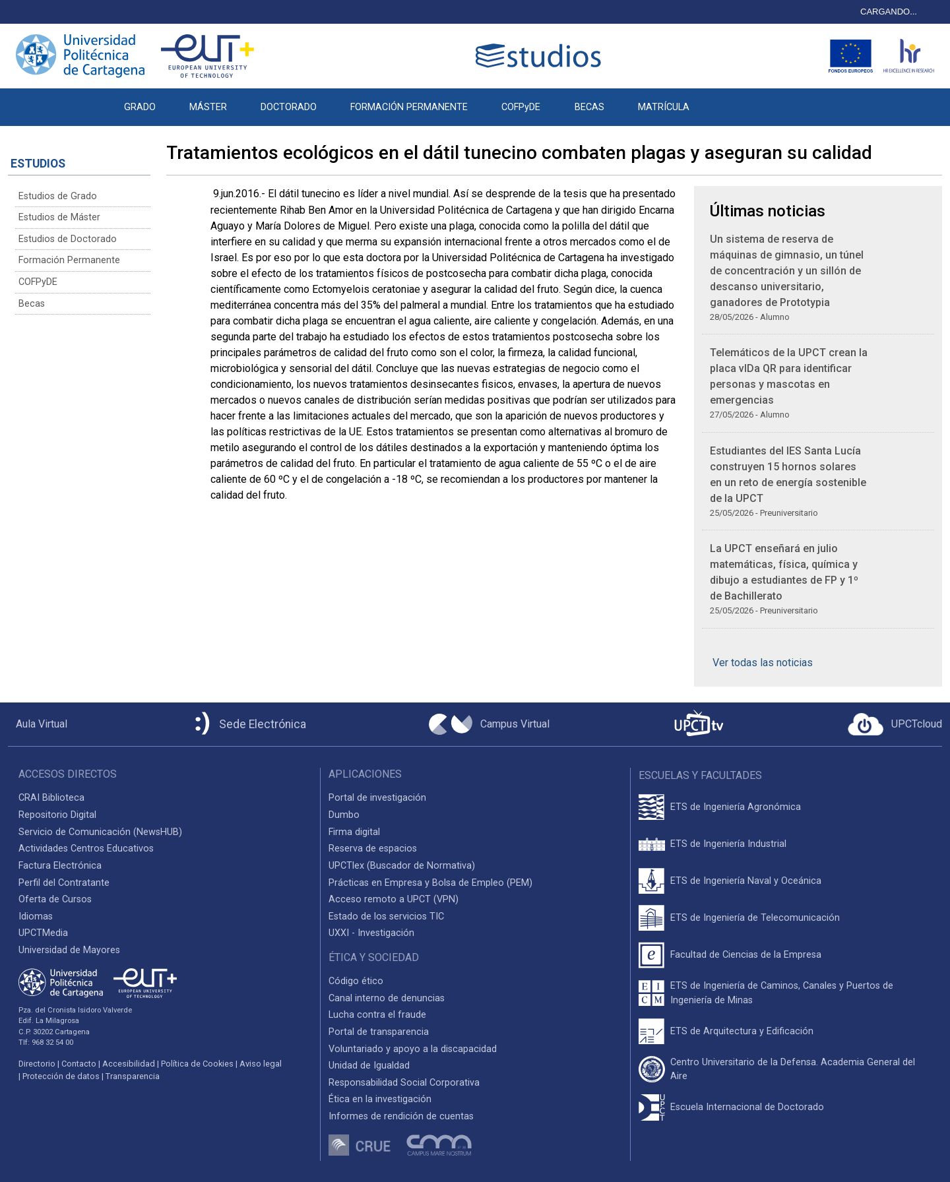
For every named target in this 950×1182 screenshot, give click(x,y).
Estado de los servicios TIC (386, 916)
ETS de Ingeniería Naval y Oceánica (745, 880)
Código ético (356, 981)
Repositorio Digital (57, 815)
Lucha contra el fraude (377, 1014)
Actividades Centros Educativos (86, 848)
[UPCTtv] (698, 724)
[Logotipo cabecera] (541, 56)
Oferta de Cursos (55, 899)
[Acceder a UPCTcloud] (895, 724)
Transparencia (133, 1076)
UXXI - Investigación (371, 933)
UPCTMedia (43, 933)
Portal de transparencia (379, 1032)
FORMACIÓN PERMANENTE (409, 107)
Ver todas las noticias (762, 662)
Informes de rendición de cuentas (401, 1116)
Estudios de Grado (57, 196)
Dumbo (344, 815)
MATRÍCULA (663, 107)
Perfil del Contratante (64, 882)
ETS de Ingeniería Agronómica (735, 807)
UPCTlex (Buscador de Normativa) (402, 865)
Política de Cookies (197, 1064)
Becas (31, 303)
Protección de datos (61, 1076)
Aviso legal (260, 1064)
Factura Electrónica (60, 865)
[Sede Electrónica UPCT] (248, 724)
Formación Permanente (69, 260)
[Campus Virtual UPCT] (489, 724)
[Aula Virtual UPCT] (37, 724)
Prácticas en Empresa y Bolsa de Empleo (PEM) (430, 882)
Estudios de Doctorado (67, 239)
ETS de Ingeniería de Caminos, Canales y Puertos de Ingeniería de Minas (781, 993)
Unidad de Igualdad (369, 1065)
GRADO (140, 107)
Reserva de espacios (373, 848)
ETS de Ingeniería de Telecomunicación (755, 917)
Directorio (36, 1064)
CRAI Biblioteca (51, 797)
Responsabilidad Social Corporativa (404, 1082)
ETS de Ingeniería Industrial (728, 844)
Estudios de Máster (59, 217)
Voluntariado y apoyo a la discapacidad (413, 1049)
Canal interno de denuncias (387, 998)
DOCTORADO (289, 107)
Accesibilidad (128, 1064)
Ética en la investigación (380, 1099)
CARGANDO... (888, 11)
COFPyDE (520, 107)
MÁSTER (208, 107)
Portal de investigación (377, 797)
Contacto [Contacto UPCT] (78, 1064)
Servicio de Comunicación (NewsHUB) (100, 832)
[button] (723, 100)
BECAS (589, 107)
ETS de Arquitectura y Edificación (741, 1031)
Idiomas (35, 916)
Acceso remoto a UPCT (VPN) (394, 899)
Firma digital (354, 832)
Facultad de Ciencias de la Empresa (745, 954)
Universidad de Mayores (69, 950)
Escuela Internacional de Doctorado (747, 1107)
